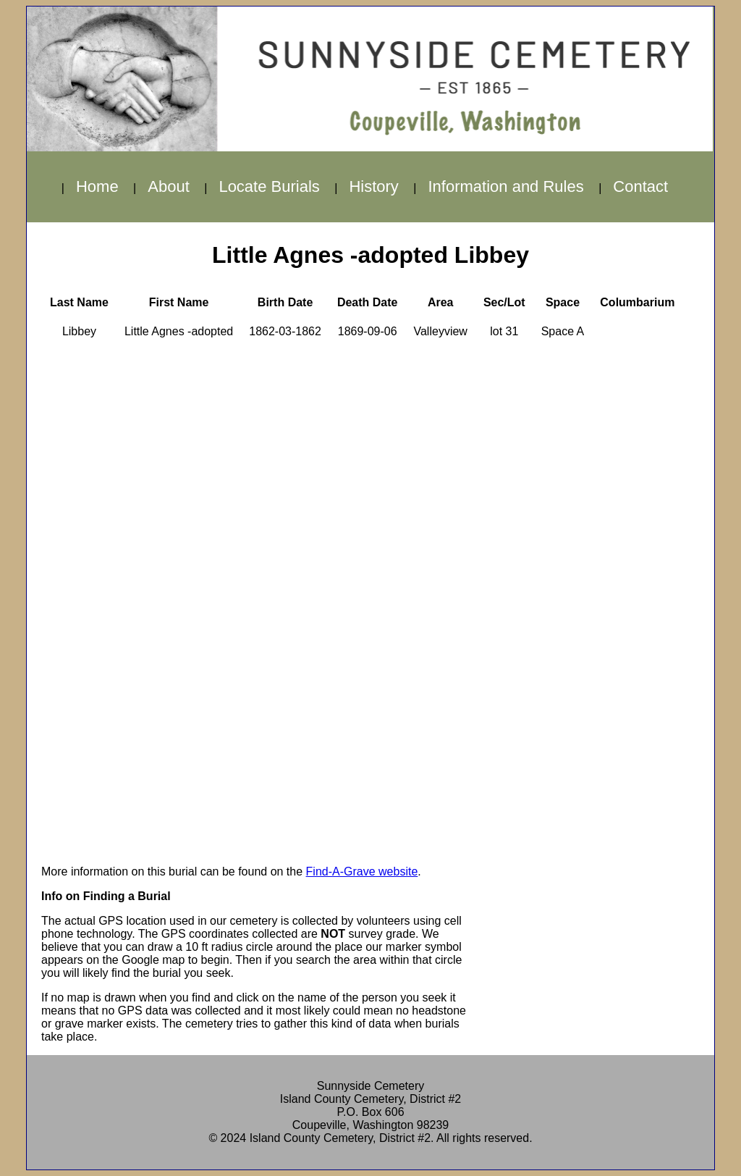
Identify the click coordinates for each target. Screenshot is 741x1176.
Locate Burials (269, 186)
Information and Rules (505, 186)
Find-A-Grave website (362, 871)
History (373, 186)
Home (97, 186)
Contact (640, 186)
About (169, 186)
